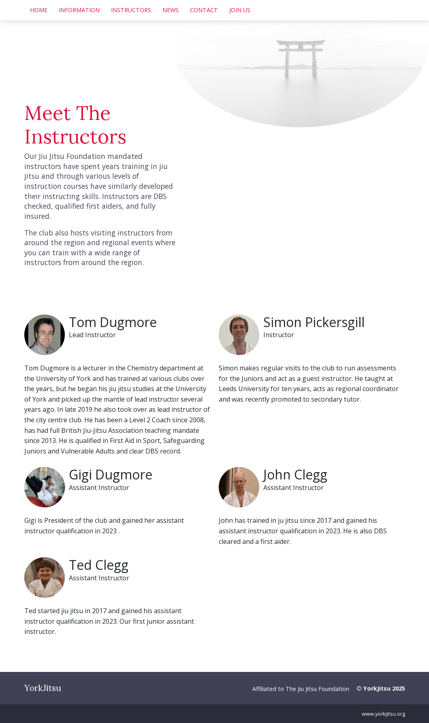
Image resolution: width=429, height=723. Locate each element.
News (170, 10)
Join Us (239, 10)
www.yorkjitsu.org (383, 713)
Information (79, 10)
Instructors (131, 10)
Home (38, 10)
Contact (204, 10)
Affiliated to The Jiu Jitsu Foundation (300, 689)
